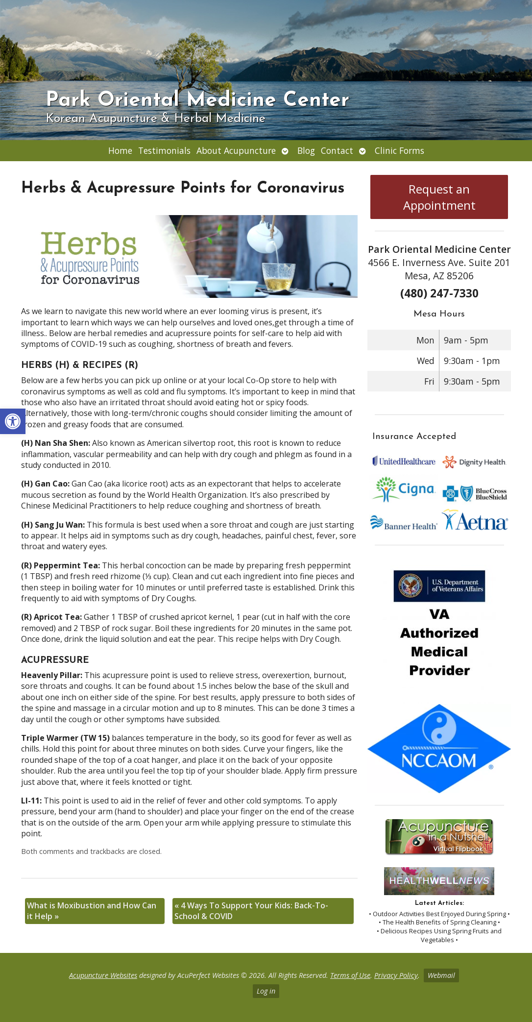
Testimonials (164, 150)
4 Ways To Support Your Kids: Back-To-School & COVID (251, 911)
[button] (12, 421)
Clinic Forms (399, 150)
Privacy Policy (396, 975)
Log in (266, 991)
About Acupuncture (236, 150)
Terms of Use (350, 975)
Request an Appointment (439, 197)
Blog (306, 150)
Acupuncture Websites (103, 975)
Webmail (441, 975)
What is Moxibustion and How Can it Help (91, 911)
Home (120, 150)
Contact (337, 150)
